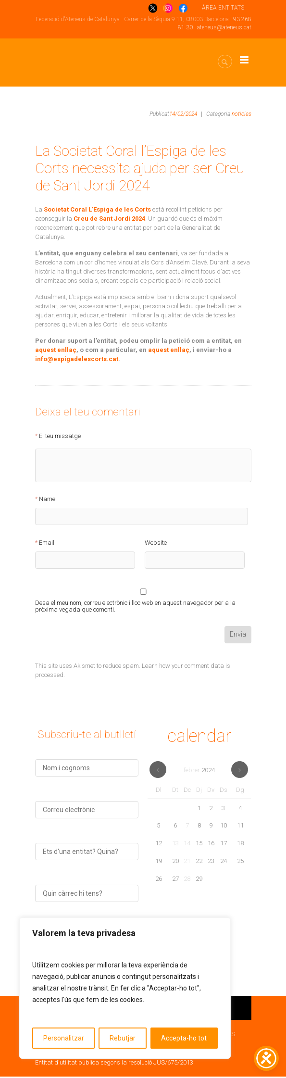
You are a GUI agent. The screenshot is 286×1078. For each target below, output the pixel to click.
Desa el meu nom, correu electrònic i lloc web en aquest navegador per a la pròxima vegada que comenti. (135, 604)
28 (187, 880)
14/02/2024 (183, 114)
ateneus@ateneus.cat (224, 27)
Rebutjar (123, 1038)
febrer (199, 771)
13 (175, 844)
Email (46, 542)
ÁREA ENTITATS (223, 7)
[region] (125, 988)
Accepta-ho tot (184, 1038)
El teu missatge (60, 436)
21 (187, 862)
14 (187, 844)
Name (47, 499)
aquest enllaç (55, 349)
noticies (241, 114)
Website (156, 542)
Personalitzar (63, 1038)
